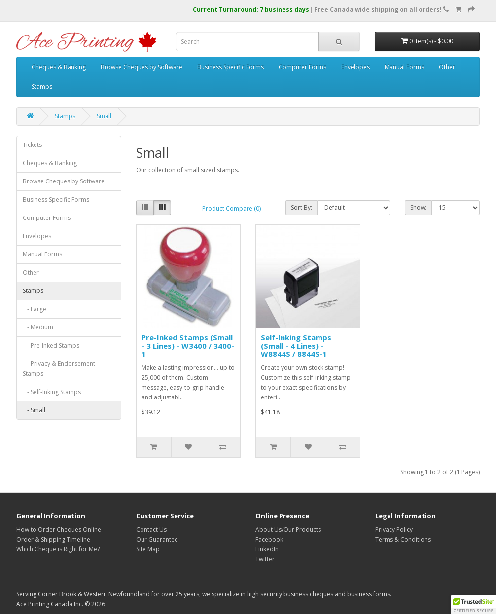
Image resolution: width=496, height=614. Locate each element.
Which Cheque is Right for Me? (58, 549)
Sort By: (301, 207)
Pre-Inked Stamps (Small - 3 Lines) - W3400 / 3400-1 (188, 345)
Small (104, 116)
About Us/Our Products (288, 529)
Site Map (148, 549)
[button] (473, 604)
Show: (418, 207)
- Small (34, 410)
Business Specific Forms (230, 67)
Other (447, 67)
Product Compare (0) (231, 208)
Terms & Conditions (403, 539)
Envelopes (355, 67)
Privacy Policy (394, 529)
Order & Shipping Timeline (53, 539)
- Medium (38, 327)
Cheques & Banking (59, 67)
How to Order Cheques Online (58, 529)
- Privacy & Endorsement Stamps (59, 369)
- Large (34, 309)
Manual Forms (404, 67)
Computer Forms (302, 67)
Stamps (42, 86)
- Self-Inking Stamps (52, 392)
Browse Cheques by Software (141, 67)
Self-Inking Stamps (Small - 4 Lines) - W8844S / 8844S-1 (296, 345)
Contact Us (151, 529)
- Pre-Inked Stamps (51, 345)
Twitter (265, 559)
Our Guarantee (157, 539)
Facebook (269, 539)
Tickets (32, 145)
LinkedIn (267, 549)
